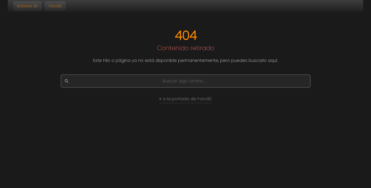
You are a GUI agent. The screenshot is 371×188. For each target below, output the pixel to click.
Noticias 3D (27, 6)
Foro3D (55, 6)
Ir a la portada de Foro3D (185, 99)
